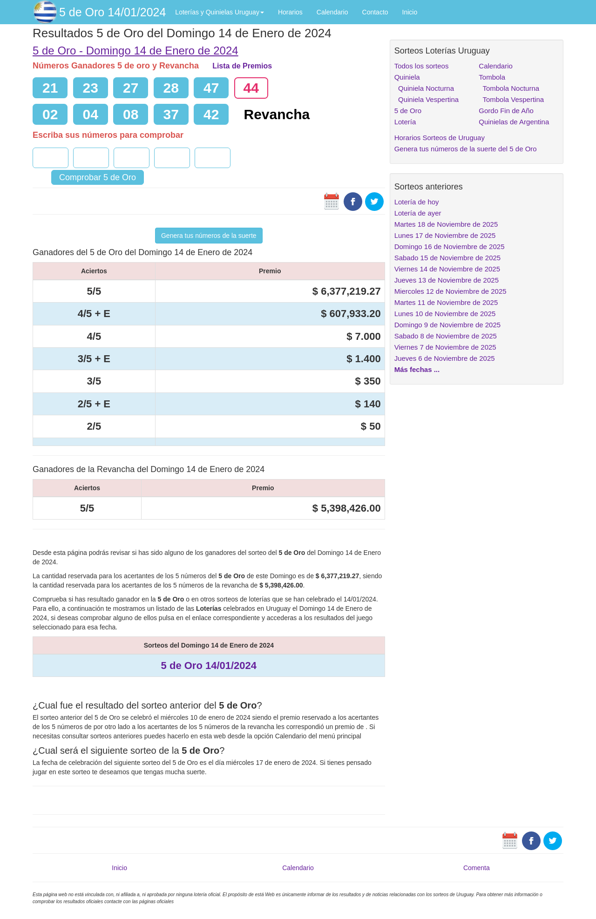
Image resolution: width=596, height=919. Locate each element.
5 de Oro (407, 111)
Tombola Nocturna (509, 88)
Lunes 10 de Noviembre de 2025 (445, 314)
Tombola (492, 77)
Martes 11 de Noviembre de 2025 (446, 302)
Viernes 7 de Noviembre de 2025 (445, 347)
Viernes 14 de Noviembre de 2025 (447, 269)
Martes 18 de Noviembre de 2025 (446, 224)
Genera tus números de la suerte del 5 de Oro (465, 149)
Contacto (375, 12)
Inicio (410, 12)
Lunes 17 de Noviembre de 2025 (445, 235)
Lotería (405, 122)
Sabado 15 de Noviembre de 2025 (447, 258)
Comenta (476, 868)
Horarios (290, 12)
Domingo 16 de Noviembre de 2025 (449, 246)
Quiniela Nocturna (424, 88)
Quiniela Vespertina (426, 99)
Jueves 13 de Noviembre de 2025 (446, 280)
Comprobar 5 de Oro (97, 177)
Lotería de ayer (417, 213)
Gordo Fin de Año (506, 111)
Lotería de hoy (416, 202)
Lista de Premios (242, 66)
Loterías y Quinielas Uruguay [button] (219, 12)
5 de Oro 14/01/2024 (112, 12)
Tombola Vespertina (511, 99)
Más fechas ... (417, 369)
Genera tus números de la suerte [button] (209, 235)
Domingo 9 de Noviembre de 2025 (447, 325)
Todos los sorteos (421, 66)
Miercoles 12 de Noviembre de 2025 (450, 291)
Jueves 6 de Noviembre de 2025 (444, 358)
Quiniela (407, 77)
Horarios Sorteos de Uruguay (439, 138)
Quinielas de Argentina (514, 122)
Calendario (332, 12)
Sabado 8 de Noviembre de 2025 (445, 336)
